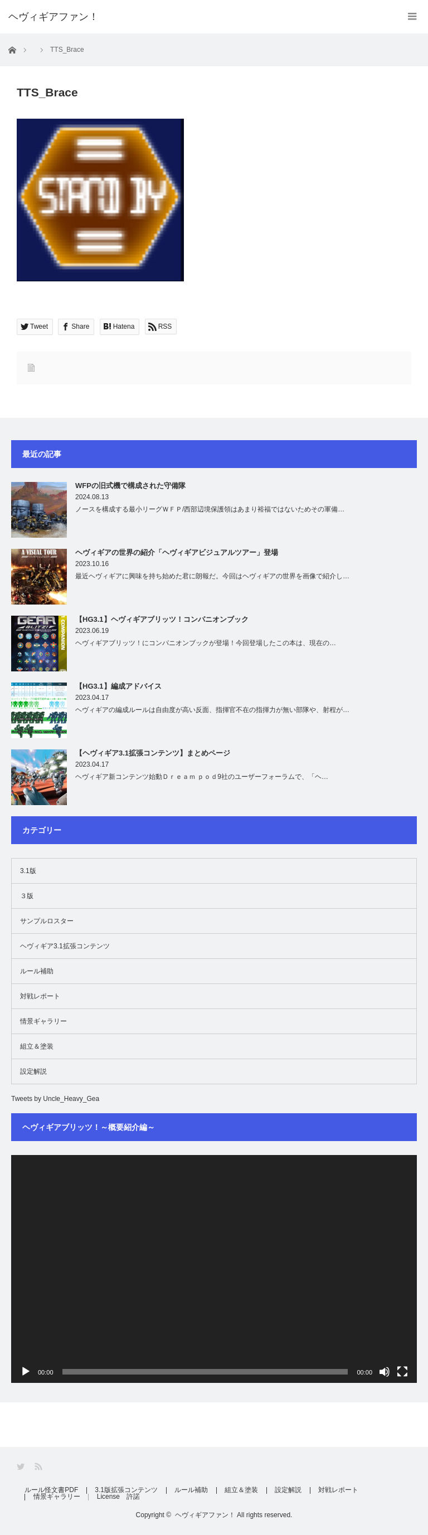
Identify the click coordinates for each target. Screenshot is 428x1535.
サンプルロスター (47, 921)
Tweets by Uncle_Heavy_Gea (55, 1099)
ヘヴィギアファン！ (205, 1515)
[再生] (25, 1371)
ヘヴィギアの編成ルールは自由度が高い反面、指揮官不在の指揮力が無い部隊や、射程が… (212, 710)
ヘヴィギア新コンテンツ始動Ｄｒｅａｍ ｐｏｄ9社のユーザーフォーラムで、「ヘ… (201, 777)
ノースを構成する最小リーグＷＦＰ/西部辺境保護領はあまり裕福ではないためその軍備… (209, 509)
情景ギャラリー (43, 1021)
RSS (39, 1466)
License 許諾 (119, 1497)
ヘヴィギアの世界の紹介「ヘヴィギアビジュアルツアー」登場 (176, 552)
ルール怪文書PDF (52, 1490)
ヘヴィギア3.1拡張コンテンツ (65, 946)
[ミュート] (384, 1371)
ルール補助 (37, 971)
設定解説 (33, 1071)
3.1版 (28, 871)
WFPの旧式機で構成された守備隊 (130, 485)
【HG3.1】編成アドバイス (118, 686)
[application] (214, 1269)
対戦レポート (40, 996)
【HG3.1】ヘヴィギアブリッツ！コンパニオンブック (162, 619)
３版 (26, 896)
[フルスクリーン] (402, 1371)
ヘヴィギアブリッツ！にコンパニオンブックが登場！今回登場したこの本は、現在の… (205, 643)
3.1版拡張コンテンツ (127, 1490)
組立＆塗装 (37, 1046)
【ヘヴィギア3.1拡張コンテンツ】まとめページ (152, 753)
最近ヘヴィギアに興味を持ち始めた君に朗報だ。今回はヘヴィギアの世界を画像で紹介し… (212, 576)
